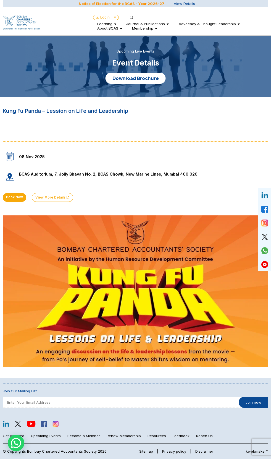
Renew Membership (124, 436)
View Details (184, 3)
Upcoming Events (46, 436)
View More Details (52, 197)
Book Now (14, 197)
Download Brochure (135, 78)
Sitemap (146, 451)
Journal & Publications (145, 24)
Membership (142, 28)
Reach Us (204, 436)
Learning (104, 24)
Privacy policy (174, 451)
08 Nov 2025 (32, 156)
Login (106, 17)
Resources (157, 436)
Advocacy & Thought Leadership (207, 24)
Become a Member (83, 436)
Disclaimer (204, 451)
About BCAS (107, 28)
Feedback (181, 436)
